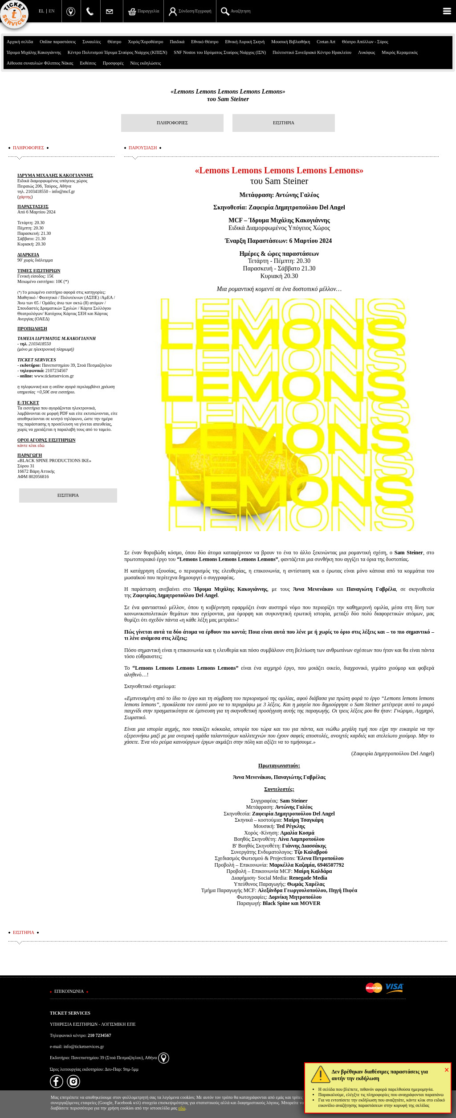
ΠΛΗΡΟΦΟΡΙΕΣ (172, 122)
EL (41, 10)
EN (51, 10)
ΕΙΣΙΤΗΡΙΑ (283, 122)
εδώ (182, 1108)
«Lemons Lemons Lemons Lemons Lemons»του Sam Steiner (228, 95)
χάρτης (25, 196)
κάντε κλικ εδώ (31, 445)
